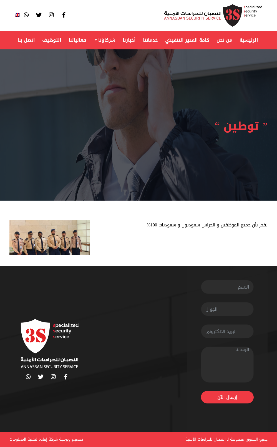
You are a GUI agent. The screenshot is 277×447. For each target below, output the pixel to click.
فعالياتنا (77, 40)
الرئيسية (249, 40)
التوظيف (51, 40)
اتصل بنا (26, 40)
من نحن (224, 40)
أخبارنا (129, 40)
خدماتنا (150, 40)
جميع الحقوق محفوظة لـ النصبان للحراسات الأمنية (226, 439)
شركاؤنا (106, 40)
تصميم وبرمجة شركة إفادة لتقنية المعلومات (46, 439)
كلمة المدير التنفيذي (187, 40)
